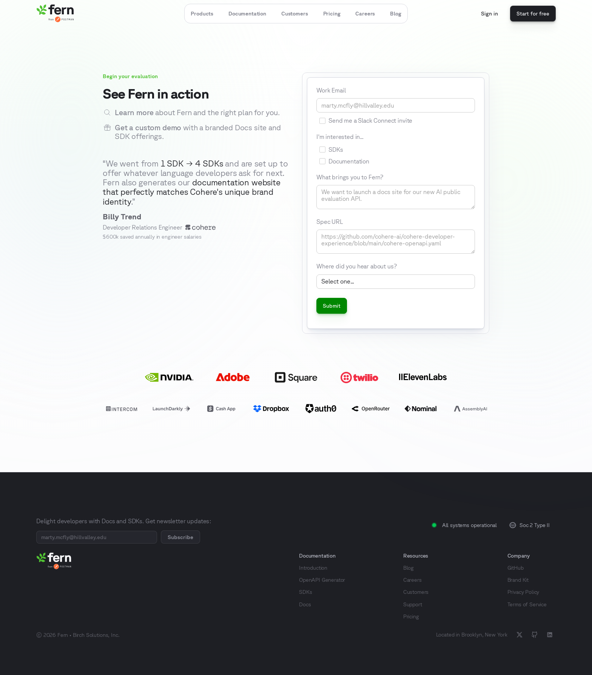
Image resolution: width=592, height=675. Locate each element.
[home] (55, 14)
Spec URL (329, 221)
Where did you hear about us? (356, 266)
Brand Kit (518, 580)
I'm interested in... (340, 136)
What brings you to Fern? (349, 177)
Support (412, 604)
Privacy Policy (523, 592)
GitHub (515, 568)
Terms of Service (527, 604)
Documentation (247, 14)
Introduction (313, 568)
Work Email (330, 90)
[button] (202, 14)
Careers (365, 14)
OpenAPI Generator (322, 580)
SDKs (305, 592)
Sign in (489, 14)
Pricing (332, 14)
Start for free (532, 14)
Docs (305, 604)
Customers (294, 14)
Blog (395, 14)
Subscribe (180, 537)
